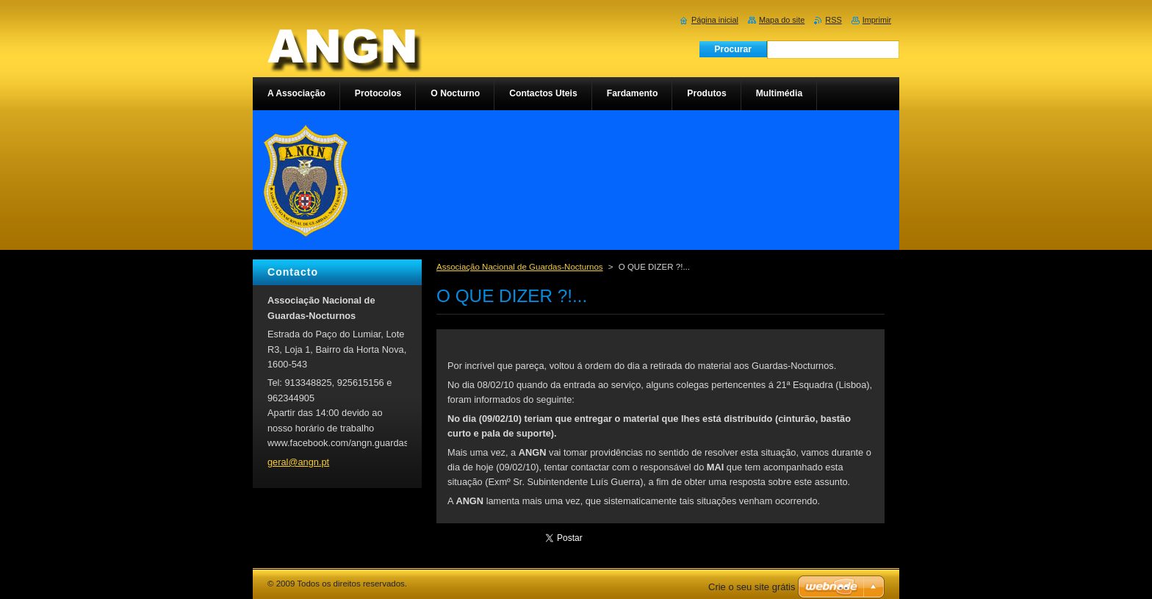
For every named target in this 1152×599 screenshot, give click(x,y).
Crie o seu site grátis (752, 586)
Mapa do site (781, 19)
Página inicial (714, 19)
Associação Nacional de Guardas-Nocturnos (519, 266)
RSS (833, 19)
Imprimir (877, 19)
